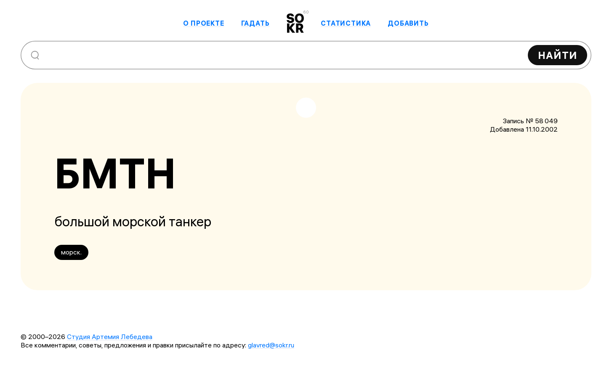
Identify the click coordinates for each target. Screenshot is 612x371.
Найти (557, 55)
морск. (71, 252)
